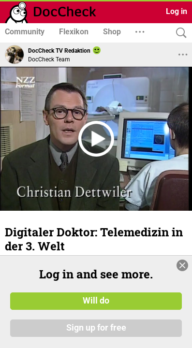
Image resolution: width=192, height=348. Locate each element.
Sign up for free (96, 328)
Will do (96, 301)
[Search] (179, 33)
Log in (176, 11)
